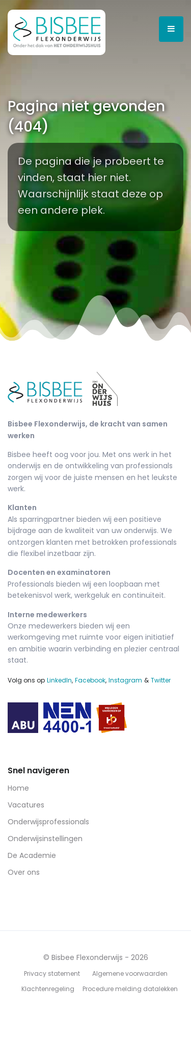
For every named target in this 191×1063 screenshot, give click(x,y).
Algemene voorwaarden (130, 973)
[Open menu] (171, 29)
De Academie (32, 855)
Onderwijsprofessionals (48, 822)
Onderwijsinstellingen (45, 838)
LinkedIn (59, 680)
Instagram (125, 680)
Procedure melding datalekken (130, 988)
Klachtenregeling (47, 988)
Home (18, 788)
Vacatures (26, 805)
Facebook (90, 680)
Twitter (161, 680)
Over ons (24, 872)
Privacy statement (52, 973)
